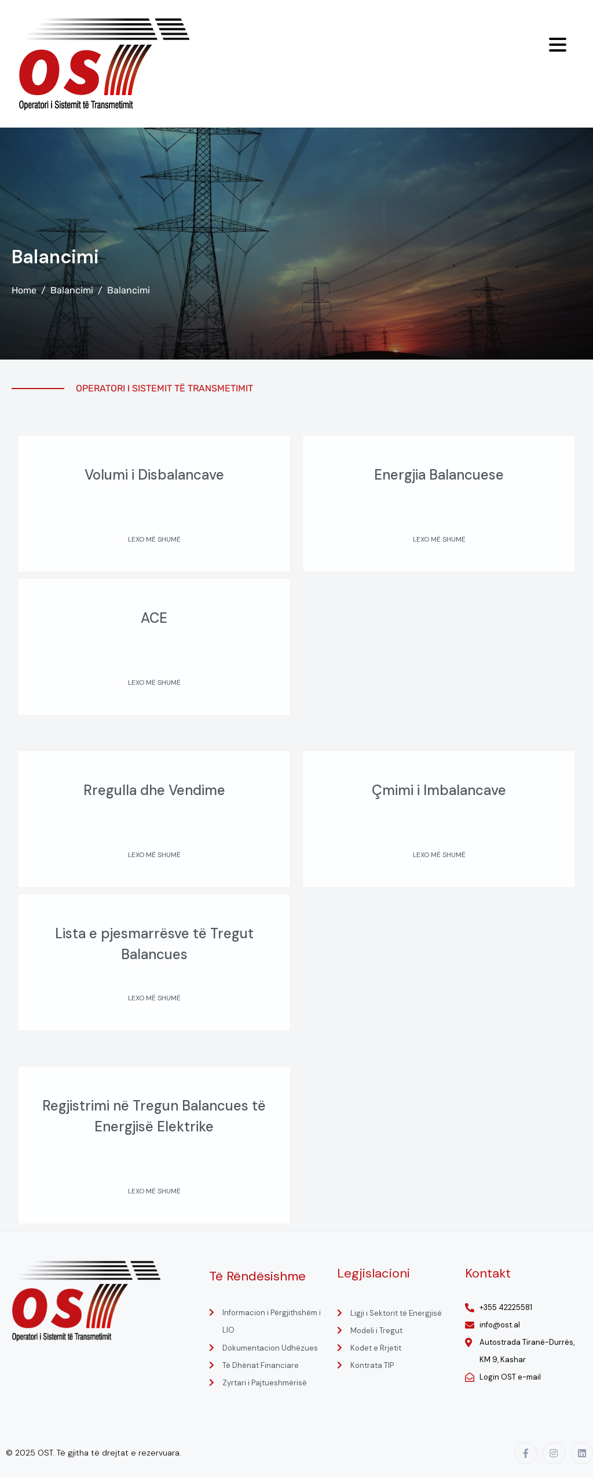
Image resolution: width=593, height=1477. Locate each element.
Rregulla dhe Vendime (154, 790)
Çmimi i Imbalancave (439, 790)
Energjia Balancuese (439, 475)
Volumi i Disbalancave (154, 475)
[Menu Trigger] (557, 44)
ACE (154, 618)
